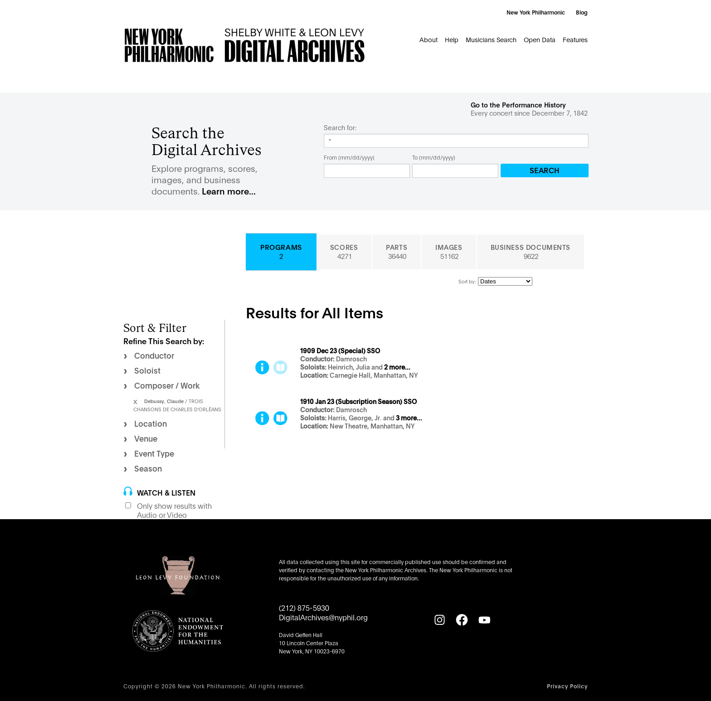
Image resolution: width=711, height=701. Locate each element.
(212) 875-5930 (304, 607)
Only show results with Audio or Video (174, 510)
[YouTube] (484, 620)
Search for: (340, 127)
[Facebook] (461, 620)
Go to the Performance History (518, 104)
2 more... (397, 367)
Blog (582, 12)
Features (575, 39)
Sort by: (467, 281)
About (428, 39)
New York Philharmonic (535, 12)
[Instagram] (439, 620)
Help (451, 39)
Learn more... (229, 190)
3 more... (409, 418)
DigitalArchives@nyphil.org (323, 617)
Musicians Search (491, 39)
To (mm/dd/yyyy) (433, 157)
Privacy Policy (567, 685)
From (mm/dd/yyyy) (349, 157)
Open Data (539, 39)
